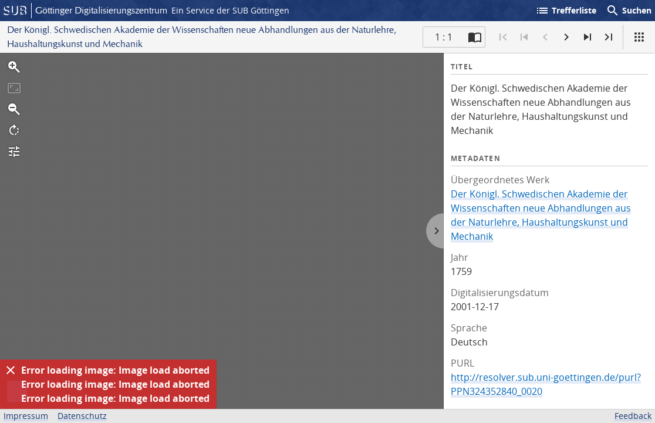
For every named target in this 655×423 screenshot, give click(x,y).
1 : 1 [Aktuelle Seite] (444, 37)
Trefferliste (565, 11)
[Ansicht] (639, 37)
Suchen (628, 11)
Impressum (26, 415)
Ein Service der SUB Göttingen (230, 10)
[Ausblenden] (10, 370)
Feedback (633, 415)
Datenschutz (82, 415)
